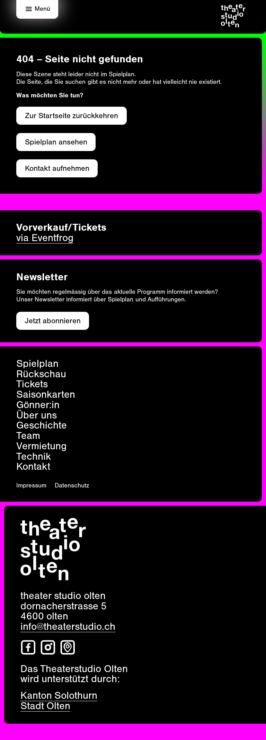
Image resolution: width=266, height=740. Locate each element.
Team (28, 436)
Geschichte (41, 425)
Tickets (32, 384)
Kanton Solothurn (59, 695)
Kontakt (33, 466)
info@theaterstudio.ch (67, 626)
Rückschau (41, 374)
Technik (33, 456)
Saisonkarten (45, 394)
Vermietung (41, 446)
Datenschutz (72, 485)
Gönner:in (38, 405)
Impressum (31, 485)
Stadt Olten (45, 706)
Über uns (36, 415)
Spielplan (37, 364)
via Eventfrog (44, 238)
